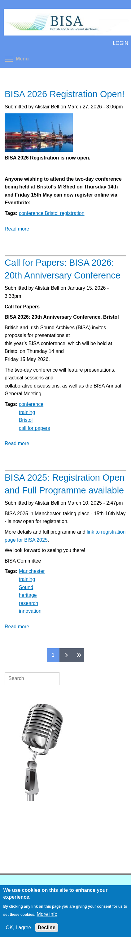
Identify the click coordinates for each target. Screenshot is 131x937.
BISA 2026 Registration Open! (64, 94)
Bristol (26, 420)
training (27, 412)
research (28, 603)
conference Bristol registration (52, 213)
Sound (26, 587)
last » (78, 655)
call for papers (34, 428)
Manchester (32, 571)
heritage (28, 595)
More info (47, 914)
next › (65, 655)
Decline (46, 927)
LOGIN (120, 43)
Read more (17, 228)
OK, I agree (18, 927)
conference (31, 404)
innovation (30, 611)
